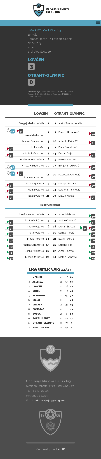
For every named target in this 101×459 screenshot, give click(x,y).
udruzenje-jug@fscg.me (50, 400)
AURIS (61, 449)
